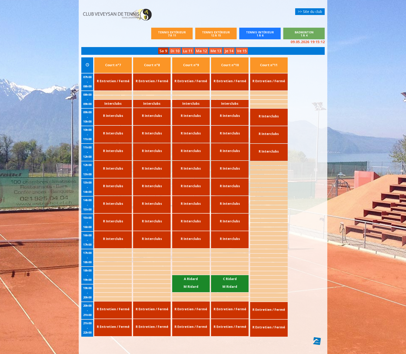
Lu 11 (187, 50)
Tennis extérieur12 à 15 (216, 33)
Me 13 (216, 50)
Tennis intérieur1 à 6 (260, 33)
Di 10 (175, 50)
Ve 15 (242, 50)
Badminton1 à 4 (304, 33)
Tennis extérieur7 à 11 (175, 33)
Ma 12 (201, 50)
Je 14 (229, 50)
